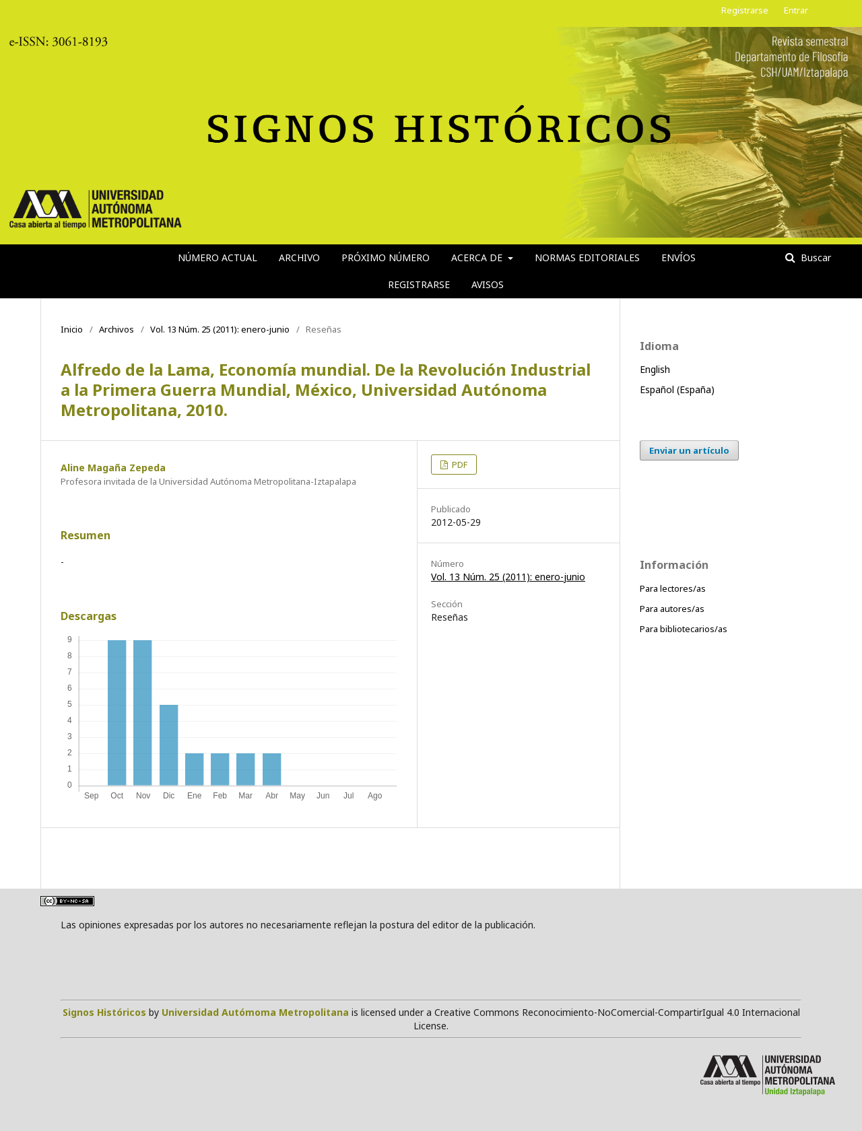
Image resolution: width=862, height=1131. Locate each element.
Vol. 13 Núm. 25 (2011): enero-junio (220, 329)
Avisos (487, 284)
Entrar (796, 10)
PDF (458, 464)
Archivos (116, 329)
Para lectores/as (673, 588)
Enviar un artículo (689, 450)
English (655, 369)
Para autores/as (672, 609)
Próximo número (385, 257)
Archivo (299, 257)
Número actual (217, 257)
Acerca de (478, 257)
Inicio (72, 329)
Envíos (678, 257)
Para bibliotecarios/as (683, 629)
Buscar (814, 257)
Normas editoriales (587, 257)
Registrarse (419, 284)
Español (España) (677, 389)
